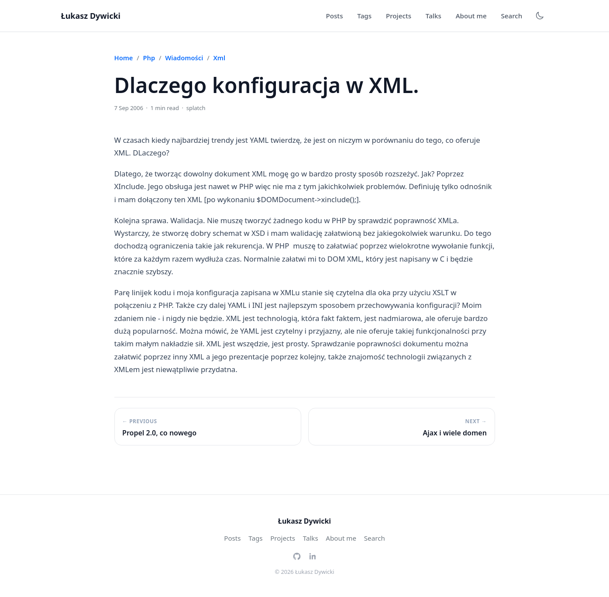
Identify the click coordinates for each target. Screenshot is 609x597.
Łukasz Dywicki (90, 15)
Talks (433, 15)
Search (511, 15)
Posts (334, 15)
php (149, 57)
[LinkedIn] (312, 555)
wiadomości (184, 57)
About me (471, 15)
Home (123, 57)
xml (219, 57)
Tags (364, 15)
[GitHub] (296, 555)
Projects (398, 15)
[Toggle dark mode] (539, 15)
